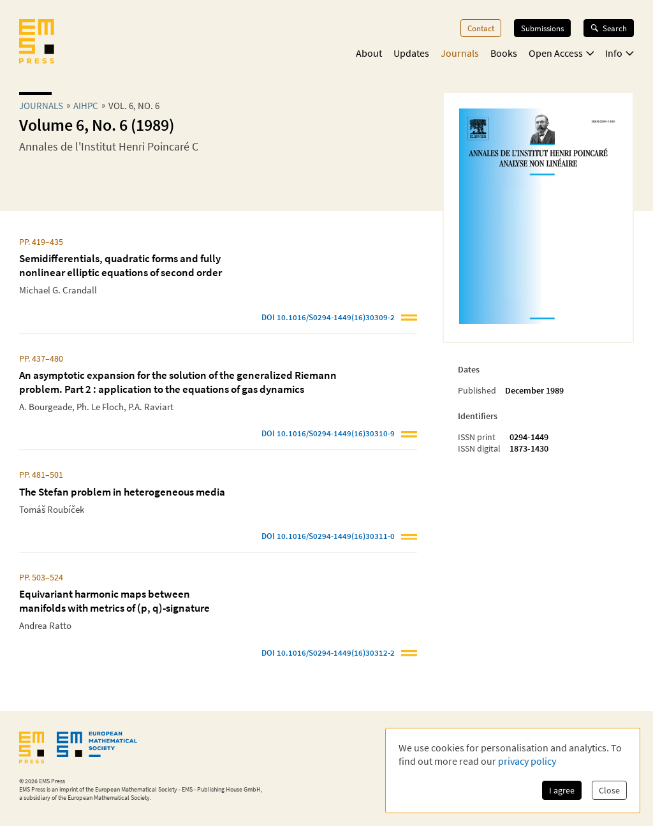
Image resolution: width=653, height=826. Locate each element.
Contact (480, 28)
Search (609, 28)
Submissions (542, 28)
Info (619, 53)
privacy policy (527, 761)
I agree (562, 790)
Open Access (561, 53)
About (369, 53)
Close (609, 790)
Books (503, 53)
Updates (411, 53)
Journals (460, 53)
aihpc (85, 106)
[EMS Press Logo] (36, 42)
